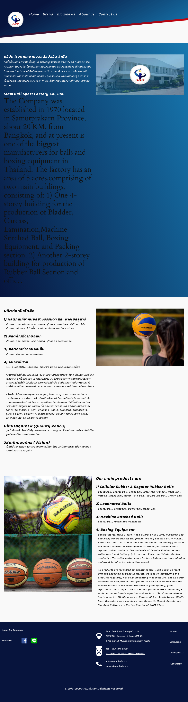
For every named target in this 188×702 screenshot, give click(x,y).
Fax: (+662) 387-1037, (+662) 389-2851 (125, 653)
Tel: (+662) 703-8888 (117, 648)
